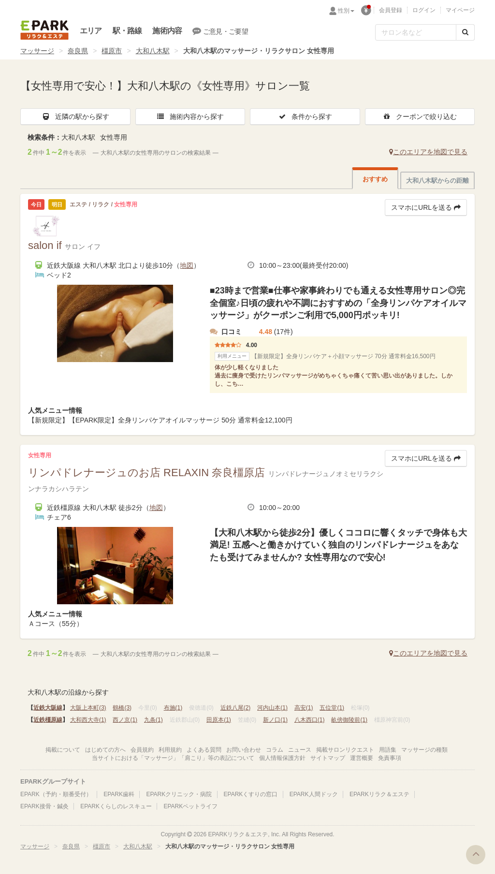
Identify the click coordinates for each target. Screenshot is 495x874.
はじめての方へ (105, 749)
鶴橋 (122, 707)
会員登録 (390, 10)
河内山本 (272, 707)
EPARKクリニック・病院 (179, 794)
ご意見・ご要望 (220, 31)
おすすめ (375, 179)
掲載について (62, 749)
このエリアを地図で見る (428, 152)
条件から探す (305, 116)
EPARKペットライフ (190, 806)
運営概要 (361, 758)
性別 (346, 10)
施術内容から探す (190, 116)
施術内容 (167, 31)
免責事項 (389, 758)
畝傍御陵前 (349, 719)
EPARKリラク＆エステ (44, 30)
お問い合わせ (243, 749)
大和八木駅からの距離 (437, 180)
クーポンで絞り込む (419, 116)
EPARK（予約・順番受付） (56, 794)
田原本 (218, 719)
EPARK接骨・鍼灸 (44, 806)
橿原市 (112, 51)
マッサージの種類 (424, 749)
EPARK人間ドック (314, 794)
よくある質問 (204, 749)
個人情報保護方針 (282, 758)
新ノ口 (275, 719)
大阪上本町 (88, 707)
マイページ (460, 10)
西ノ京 (125, 719)
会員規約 (142, 749)
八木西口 (309, 719)
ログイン (424, 10)
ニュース (299, 749)
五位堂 (332, 707)
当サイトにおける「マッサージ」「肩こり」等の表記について (173, 758)
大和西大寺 (88, 719)
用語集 (387, 749)
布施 (173, 707)
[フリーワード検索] (415, 32)
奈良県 (78, 51)
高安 (303, 707)
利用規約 (170, 749)
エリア (91, 31)
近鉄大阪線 (47, 707)
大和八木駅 (153, 51)
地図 (186, 265)
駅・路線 (127, 31)
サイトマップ (327, 758)
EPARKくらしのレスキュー (116, 806)
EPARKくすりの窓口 (251, 794)
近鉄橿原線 (47, 719)
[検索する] (465, 32)
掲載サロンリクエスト (345, 749)
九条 (153, 719)
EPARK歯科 (118, 794)
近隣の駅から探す (75, 116)
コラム (274, 749)
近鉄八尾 (235, 707)
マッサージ (37, 51)
